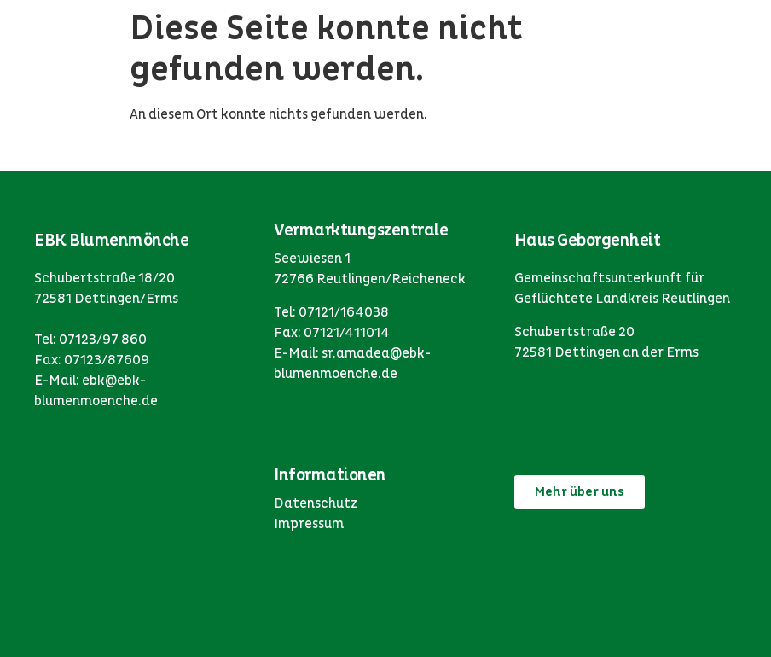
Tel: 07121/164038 (331, 312)
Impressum (309, 523)
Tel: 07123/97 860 (90, 339)
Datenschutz (315, 503)
